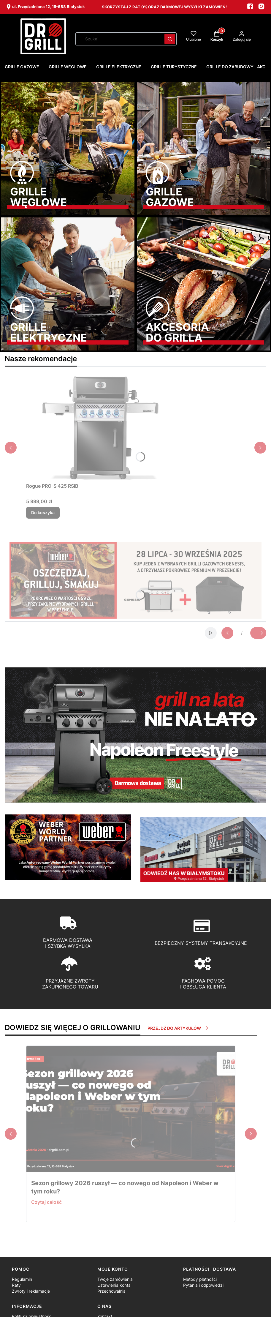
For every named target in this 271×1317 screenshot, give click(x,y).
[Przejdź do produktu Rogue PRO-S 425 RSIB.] (100, 428)
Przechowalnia (111, 1291)
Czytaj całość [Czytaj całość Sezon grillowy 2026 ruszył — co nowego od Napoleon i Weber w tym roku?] (46, 1202)
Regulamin (22, 1279)
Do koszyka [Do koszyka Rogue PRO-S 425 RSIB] (43, 512)
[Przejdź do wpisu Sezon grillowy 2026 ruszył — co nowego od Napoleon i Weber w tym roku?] (130, 1109)
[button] (169, 39)
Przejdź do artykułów (178, 1028)
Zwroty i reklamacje (31, 1291)
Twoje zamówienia (115, 1279)
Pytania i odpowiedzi (203, 1285)
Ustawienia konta (114, 1285)
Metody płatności (200, 1279)
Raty (16, 1285)
